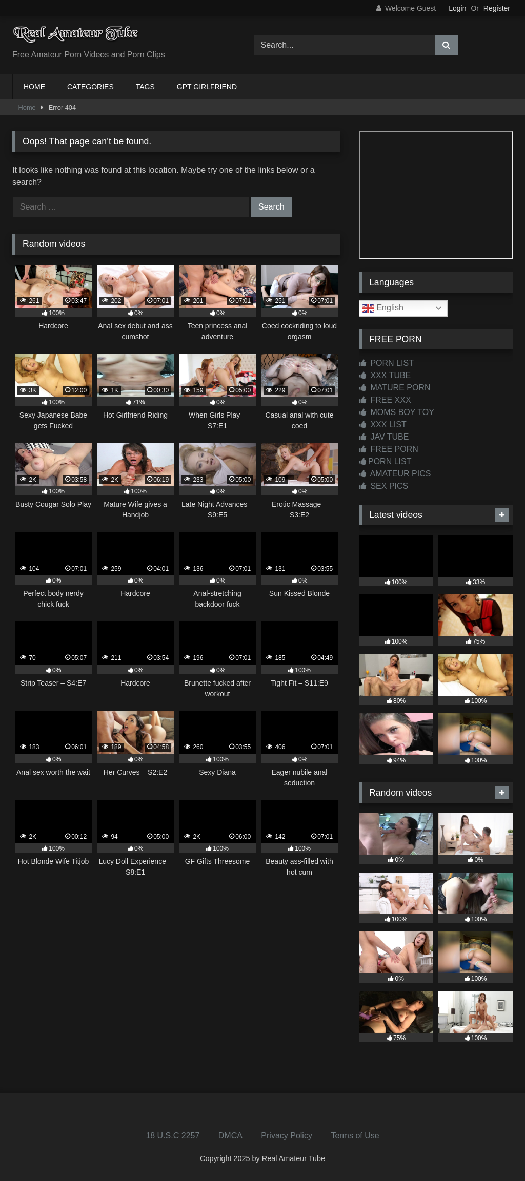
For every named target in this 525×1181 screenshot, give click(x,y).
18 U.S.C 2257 (172, 1135)
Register (496, 8)
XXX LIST (383, 424)
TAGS (145, 86)
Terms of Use (355, 1135)
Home (27, 107)
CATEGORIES (90, 86)
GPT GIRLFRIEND (207, 86)
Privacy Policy (286, 1135)
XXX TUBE (385, 375)
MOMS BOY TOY (396, 412)
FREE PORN (388, 449)
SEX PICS (383, 486)
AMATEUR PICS (395, 473)
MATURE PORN (394, 387)
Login (457, 8)
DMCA (230, 1135)
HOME (34, 86)
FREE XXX (385, 400)
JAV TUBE (384, 436)
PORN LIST (386, 363)
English (382, 308)
